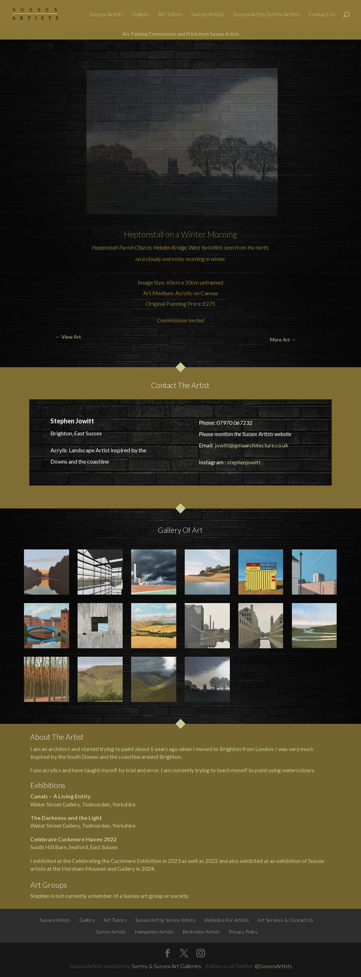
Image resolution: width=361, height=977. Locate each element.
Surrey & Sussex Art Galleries (166, 966)
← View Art (32, 56)
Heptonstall (144, 234)
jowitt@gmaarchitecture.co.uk (251, 445)
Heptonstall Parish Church (121, 247)
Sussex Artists (106, 14)
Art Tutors (170, 14)
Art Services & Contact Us (285, 920)
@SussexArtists (273, 966)
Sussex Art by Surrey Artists (266, 14)
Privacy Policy (243, 932)
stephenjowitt (244, 462)
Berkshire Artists (201, 932)
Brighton (170, 756)
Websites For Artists (226, 920)
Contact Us (322, 14)
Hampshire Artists (154, 932)
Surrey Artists (207, 14)
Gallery (140, 14)
